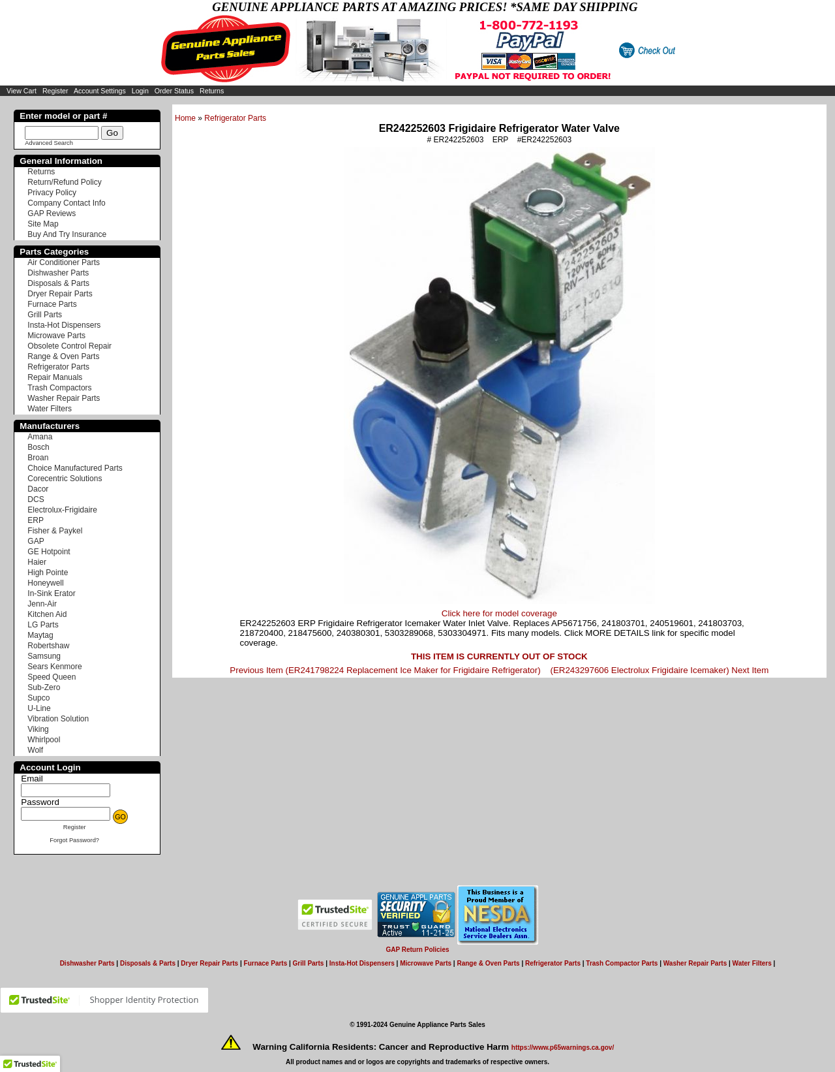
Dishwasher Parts (58, 272)
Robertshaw (48, 645)
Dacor (37, 489)
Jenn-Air (42, 603)
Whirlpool (43, 739)
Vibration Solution (58, 718)
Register (55, 91)
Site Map (42, 224)
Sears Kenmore (54, 666)
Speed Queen (51, 677)
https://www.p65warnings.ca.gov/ (562, 1047)
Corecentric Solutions (64, 478)
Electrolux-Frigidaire (62, 509)
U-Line (38, 708)
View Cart (22, 91)
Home (185, 118)
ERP (35, 520)
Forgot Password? (74, 840)
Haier (36, 562)
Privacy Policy (51, 192)
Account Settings (100, 91)
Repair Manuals (54, 377)
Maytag (40, 635)
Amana (39, 436)
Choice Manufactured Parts (74, 468)
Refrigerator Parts (235, 118)
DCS (35, 499)
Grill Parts (44, 314)
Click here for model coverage (499, 613)
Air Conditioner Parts (63, 262)
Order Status (174, 91)
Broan (37, 457)
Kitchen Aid (47, 614)
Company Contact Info (66, 203)
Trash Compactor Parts (622, 963)
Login (140, 91)
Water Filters (49, 408)
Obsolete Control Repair (69, 346)
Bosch (38, 447)
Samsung (44, 656)
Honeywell (45, 583)
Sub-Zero (43, 687)
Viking (37, 729)
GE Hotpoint (48, 551)
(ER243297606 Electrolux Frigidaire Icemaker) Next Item (659, 670)
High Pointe (47, 572)
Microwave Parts (56, 335)
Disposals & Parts (58, 283)
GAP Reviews (51, 213)
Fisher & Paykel (54, 530)
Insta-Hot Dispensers (63, 325)
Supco (38, 697)
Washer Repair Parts (63, 398)
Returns (212, 91)
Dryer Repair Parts (59, 293)
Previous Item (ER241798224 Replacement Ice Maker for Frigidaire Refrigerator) (385, 670)
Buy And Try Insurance (66, 234)
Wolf (35, 750)
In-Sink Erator (51, 593)
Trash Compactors (59, 387)
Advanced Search (49, 143)
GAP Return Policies (417, 949)
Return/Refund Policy (64, 182)
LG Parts (42, 624)
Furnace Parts (51, 304)
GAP (35, 541)
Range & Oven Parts (63, 356)
